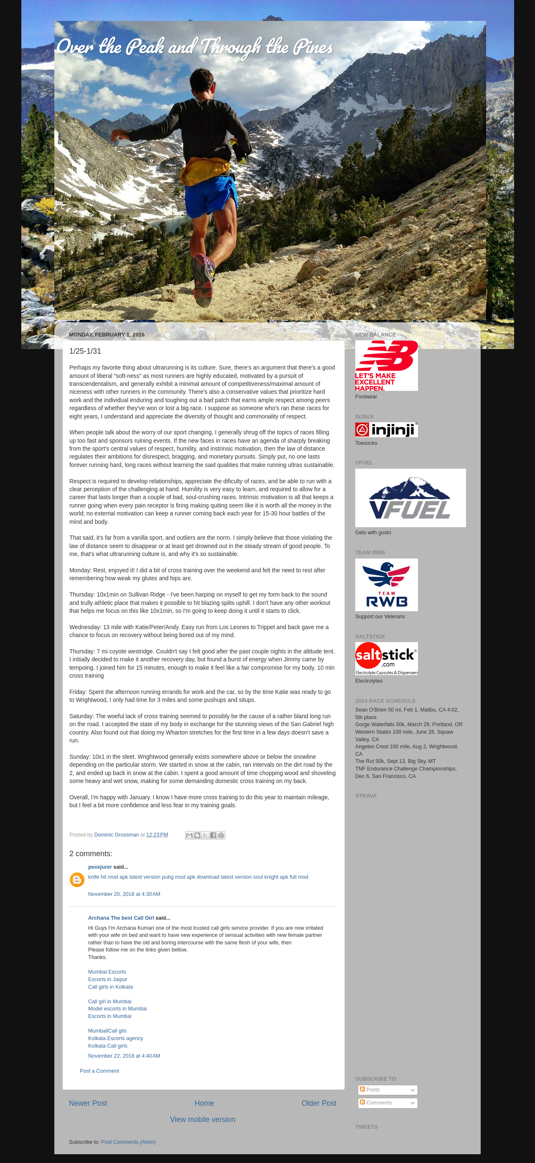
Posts (370, 1090)
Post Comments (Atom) (128, 1142)
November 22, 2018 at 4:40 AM (124, 1056)
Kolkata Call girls (107, 1046)
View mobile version (202, 1119)
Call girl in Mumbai (110, 1002)
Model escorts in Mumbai (117, 1009)
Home (204, 1103)
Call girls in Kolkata (110, 987)
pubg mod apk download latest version (207, 877)
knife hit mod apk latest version (124, 877)
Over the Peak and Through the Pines (193, 45)
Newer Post (88, 1103)
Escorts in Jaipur (107, 979)
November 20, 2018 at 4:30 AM (124, 894)
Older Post (319, 1103)
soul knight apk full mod (280, 877)
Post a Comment (99, 1071)
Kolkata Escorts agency (115, 1038)
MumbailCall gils (107, 1031)
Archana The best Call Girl (121, 918)
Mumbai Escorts (107, 972)
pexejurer (100, 867)
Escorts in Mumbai (110, 1016)
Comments (376, 1103)
